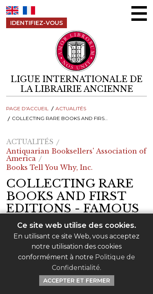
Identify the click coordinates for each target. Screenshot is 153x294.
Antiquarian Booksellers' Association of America (76, 155)
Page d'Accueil (27, 108)
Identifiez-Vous (36, 23)
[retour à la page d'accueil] (76, 84)
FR (29, 10)
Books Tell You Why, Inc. (49, 167)
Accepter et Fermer (76, 280)
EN (12, 10)
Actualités (70, 108)
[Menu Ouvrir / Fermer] (139, 13)
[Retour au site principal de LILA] (76, 51)
